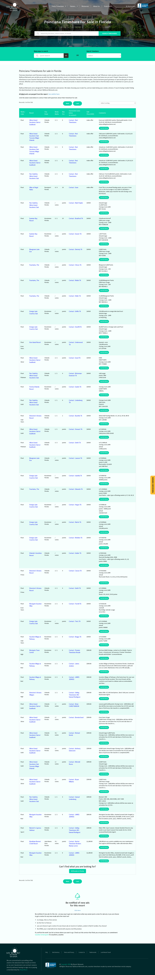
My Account (130, 6)
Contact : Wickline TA (75, 538)
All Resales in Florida (77, 871)
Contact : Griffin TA (75, 311)
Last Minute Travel (106, 952)
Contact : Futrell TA (75, 604)
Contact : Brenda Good (76, 717)
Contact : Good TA (74, 358)
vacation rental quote (42, 935)
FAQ (46, 952)
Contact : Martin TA (75, 522)
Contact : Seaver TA (75, 234)
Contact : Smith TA (75, 443)
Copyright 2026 (66, 964)
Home (45, 6)
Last (77, 103)
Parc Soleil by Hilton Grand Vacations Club (34, 176)
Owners (72, 6)
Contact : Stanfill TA (75, 327)
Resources (85, 6)
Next (67, 103)
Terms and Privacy (69, 952)
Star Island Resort (35, 342)
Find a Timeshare (58, 6)
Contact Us (82, 952)
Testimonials (92, 952)
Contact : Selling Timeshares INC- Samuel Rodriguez (74, 695)
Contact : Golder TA (75, 553)
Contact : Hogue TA (75, 505)
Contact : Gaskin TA (75, 387)
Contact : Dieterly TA (75, 249)
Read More (23, 970)
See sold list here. (54, 94)
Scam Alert (108, 6)
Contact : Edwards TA (76, 489)
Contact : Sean (73, 187)
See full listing (104, 128)
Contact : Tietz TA (74, 621)
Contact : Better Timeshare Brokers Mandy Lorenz (75, 843)
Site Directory (55, 952)
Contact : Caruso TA (75, 571)
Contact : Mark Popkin (76, 203)
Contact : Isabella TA (75, 476)
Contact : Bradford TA (76, 218)
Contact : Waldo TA (75, 280)
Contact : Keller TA (75, 296)
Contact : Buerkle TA (75, 416)
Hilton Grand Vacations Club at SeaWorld (34, 122)
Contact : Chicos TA (75, 265)
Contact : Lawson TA (75, 458)
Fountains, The (34, 265)
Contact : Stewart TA (75, 429)
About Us (96, 6)
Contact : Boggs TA (75, 637)
